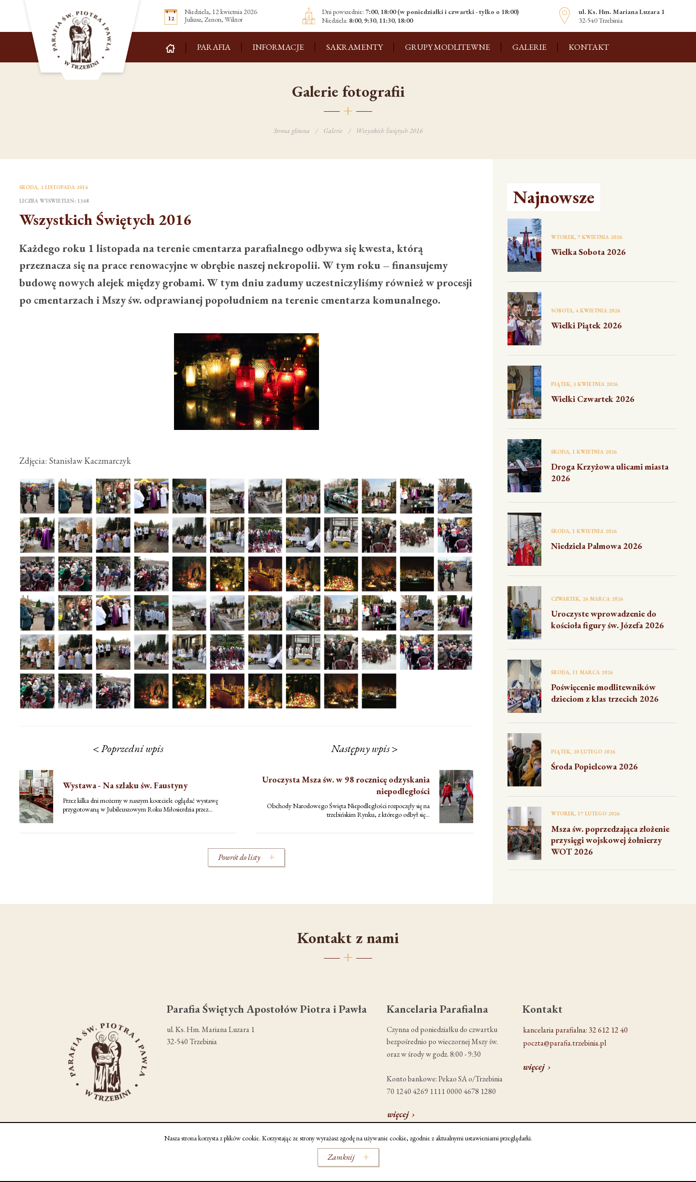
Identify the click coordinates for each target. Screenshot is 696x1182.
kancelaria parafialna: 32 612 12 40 (575, 1030)
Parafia (214, 47)
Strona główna (292, 130)
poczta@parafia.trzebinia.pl (564, 1043)
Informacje (278, 47)
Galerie (529, 47)
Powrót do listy (239, 857)
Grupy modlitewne (447, 47)
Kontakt (588, 47)
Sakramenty (354, 47)
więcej (398, 1114)
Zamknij (341, 1157)
